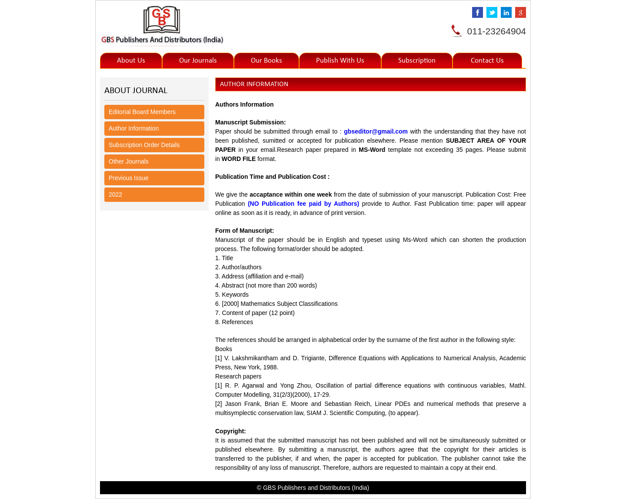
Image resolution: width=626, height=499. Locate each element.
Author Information (134, 128)
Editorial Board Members (142, 111)
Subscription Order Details (144, 144)
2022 (115, 194)
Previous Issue (129, 177)
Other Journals (129, 161)
